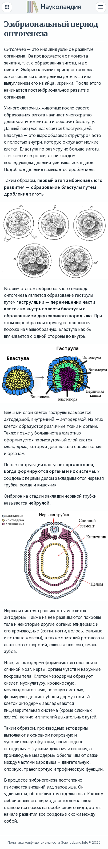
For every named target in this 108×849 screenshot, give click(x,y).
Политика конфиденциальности (33, 842)
